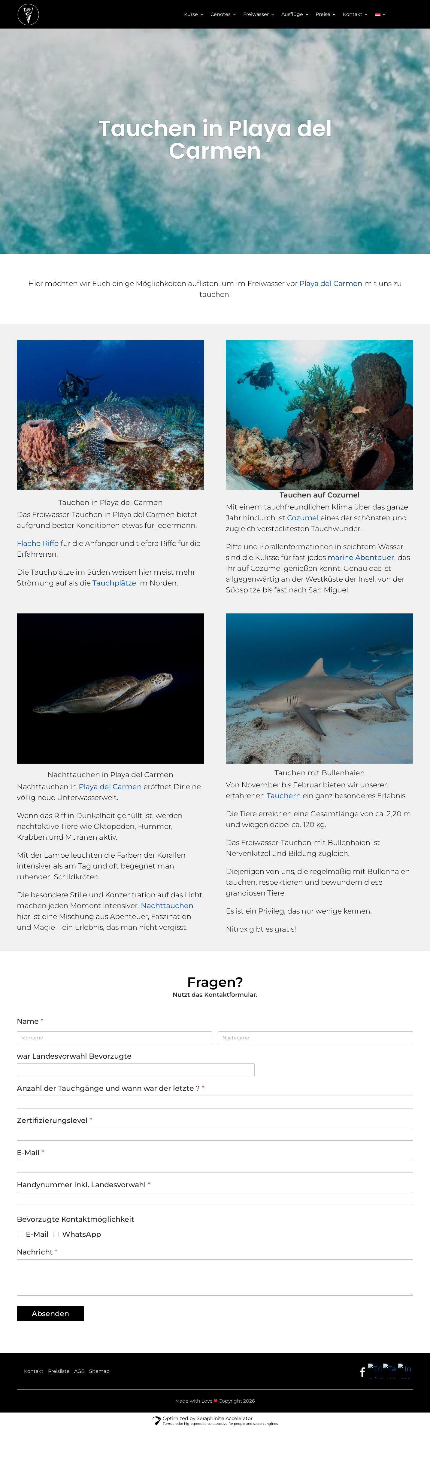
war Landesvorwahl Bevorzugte (74, 1056)
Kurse (191, 14)
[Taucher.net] (390, 1371)
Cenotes (220, 14)
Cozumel (303, 517)
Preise (323, 14)
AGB (79, 1371)
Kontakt (352, 14)
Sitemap (99, 1371)
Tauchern (284, 795)
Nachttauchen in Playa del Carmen (110, 774)
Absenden (50, 1313)
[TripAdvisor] (375, 1371)
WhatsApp (81, 1234)
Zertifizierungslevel (54, 1120)
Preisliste (59, 1371)
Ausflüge (292, 14)
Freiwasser (256, 14)
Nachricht (37, 1252)
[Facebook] (362, 1371)
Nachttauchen (167, 905)
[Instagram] (405, 1371)
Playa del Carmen (330, 283)
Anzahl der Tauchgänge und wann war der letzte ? (110, 1088)
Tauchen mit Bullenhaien (319, 772)
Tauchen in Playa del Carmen (110, 502)
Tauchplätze (114, 583)
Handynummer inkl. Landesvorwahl (83, 1185)
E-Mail (30, 1152)
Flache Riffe (38, 543)
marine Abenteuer (361, 557)
